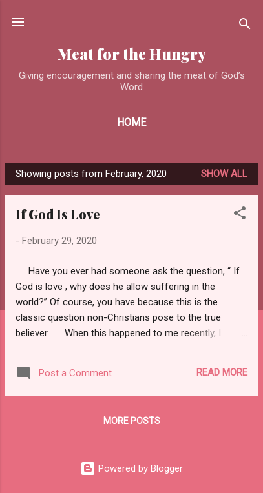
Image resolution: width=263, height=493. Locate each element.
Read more (221, 372)
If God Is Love (58, 214)
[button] (239, 215)
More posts (131, 421)
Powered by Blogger (131, 468)
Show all (224, 173)
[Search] (245, 26)
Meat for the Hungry (132, 54)
